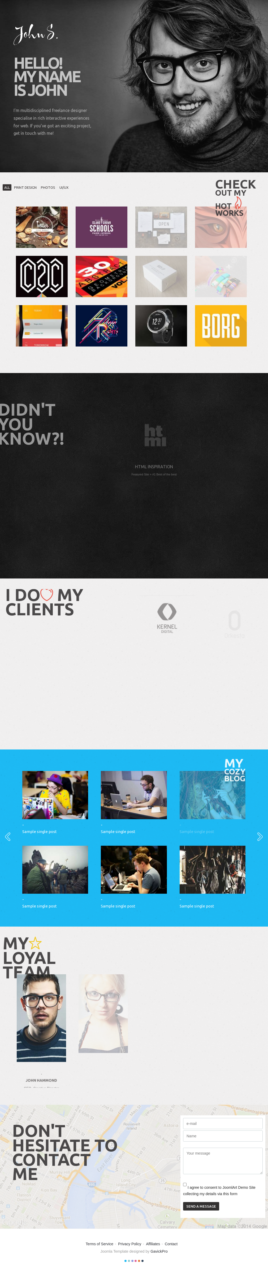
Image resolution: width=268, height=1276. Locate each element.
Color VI (142, 1261)
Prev (4, 836)
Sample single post (39, 831)
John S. (36, 34)
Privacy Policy (129, 1244)
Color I (125, 1261)
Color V (139, 1261)
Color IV (136, 1261)
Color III (132, 1261)
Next (257, 836)
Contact (171, 1244)
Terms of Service (99, 1244)
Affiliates (153, 1244)
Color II (129, 1261)
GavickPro (159, 1251)
